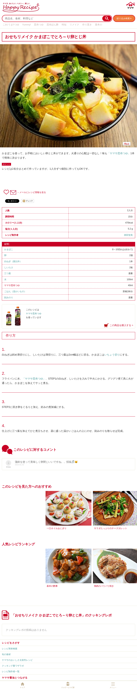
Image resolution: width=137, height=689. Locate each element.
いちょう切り (112, 354)
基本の (98, 24)
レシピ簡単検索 (9, 648)
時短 (64, 24)
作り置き (87, 24)
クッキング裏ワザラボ (13, 665)
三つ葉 (7, 273)
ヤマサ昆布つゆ (12, 285)
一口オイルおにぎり (56, 528)
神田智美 (128, 235)
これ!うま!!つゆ (11, 24)
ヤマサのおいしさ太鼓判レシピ (17, 660)
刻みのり (8, 297)
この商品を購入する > (121, 325)
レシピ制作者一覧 (10, 671)
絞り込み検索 (123, 18)
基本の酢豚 (52, 586)
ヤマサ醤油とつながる (15, 677)
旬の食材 (6, 654)
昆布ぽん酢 (53, 24)
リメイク (74, 24)
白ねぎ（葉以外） (13, 261)
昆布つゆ (39, 24)
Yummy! (26, 24)
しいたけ (8, 267)
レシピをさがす (11, 642)
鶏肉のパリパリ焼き (104, 586)
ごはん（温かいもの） (15, 291)
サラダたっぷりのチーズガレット (110, 528)
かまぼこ (8, 249)
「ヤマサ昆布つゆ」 (118, 153)
